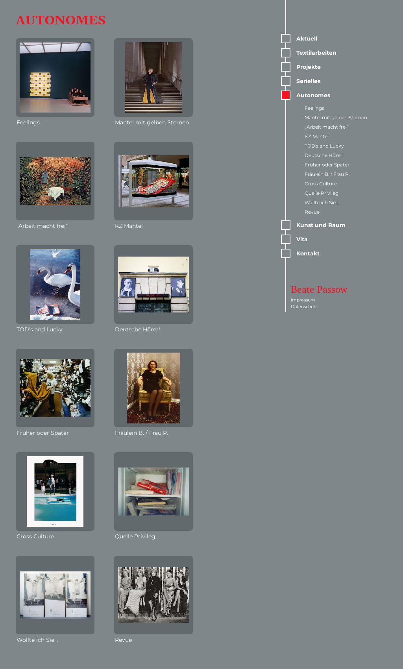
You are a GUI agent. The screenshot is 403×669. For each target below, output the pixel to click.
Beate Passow (319, 290)
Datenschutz (304, 306)
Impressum (303, 300)
